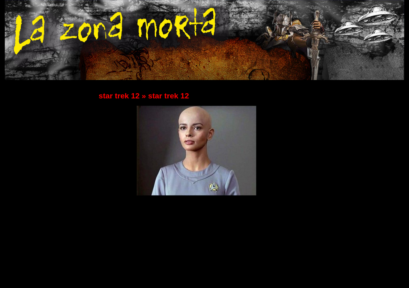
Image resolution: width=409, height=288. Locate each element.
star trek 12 (119, 96)
